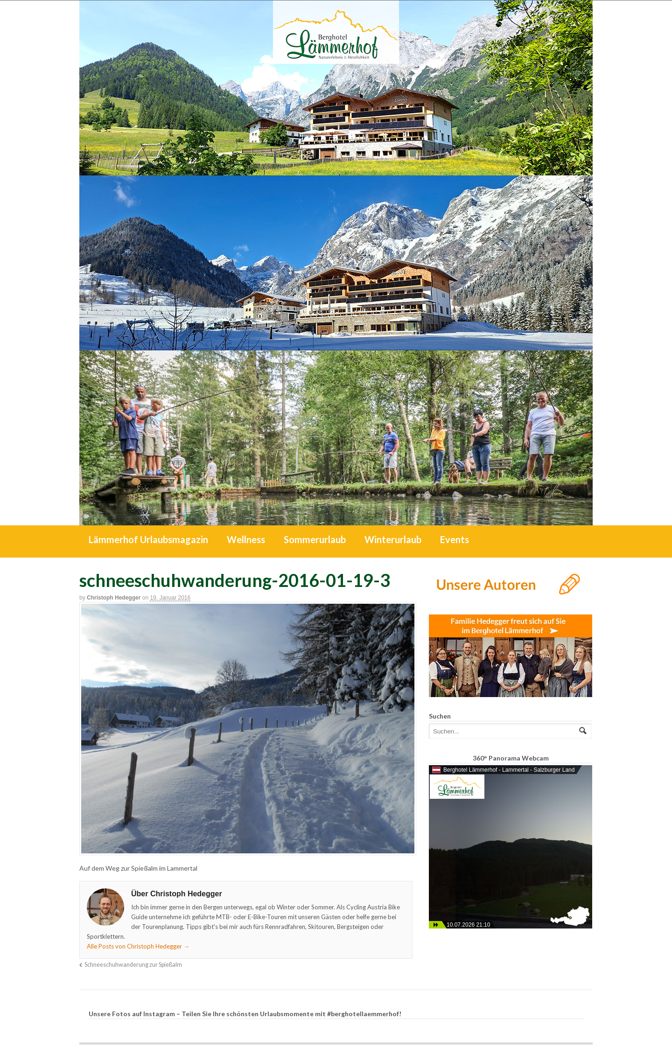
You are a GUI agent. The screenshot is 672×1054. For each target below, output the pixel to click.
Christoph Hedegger (113, 597)
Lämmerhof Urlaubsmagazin (148, 539)
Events (454, 539)
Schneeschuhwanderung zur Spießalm (133, 964)
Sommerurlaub (315, 539)
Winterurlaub (392, 539)
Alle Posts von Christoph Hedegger (138, 946)
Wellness (246, 539)
